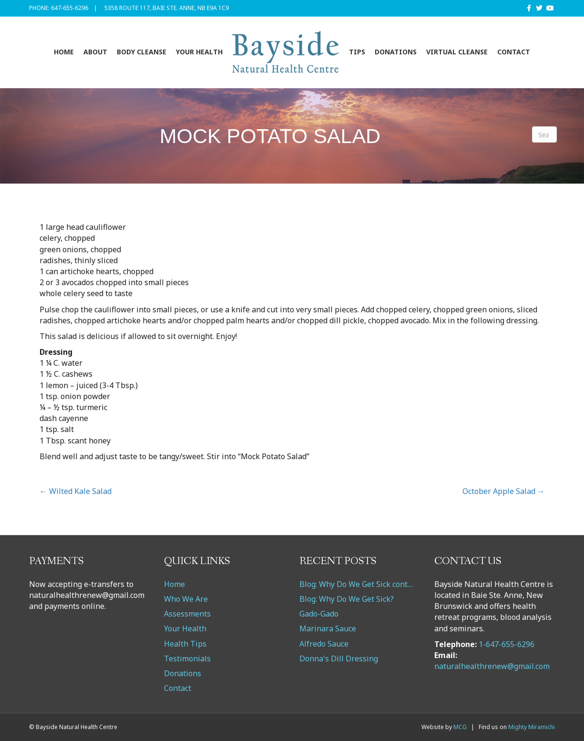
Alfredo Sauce (323, 643)
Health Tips (185, 643)
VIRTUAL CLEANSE (457, 51)
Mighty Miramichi (531, 727)
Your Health (199, 51)
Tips (357, 51)
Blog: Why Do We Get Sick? (346, 599)
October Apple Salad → (503, 491)
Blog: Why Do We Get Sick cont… (356, 584)
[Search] (544, 134)
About (95, 51)
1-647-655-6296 (506, 644)
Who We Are (186, 599)
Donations (396, 51)
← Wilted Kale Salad (76, 491)
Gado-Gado (318, 613)
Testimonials (187, 658)
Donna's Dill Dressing (338, 658)
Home (64, 51)
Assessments (187, 613)
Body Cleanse (141, 51)
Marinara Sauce (327, 628)
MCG (460, 727)
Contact (513, 51)
